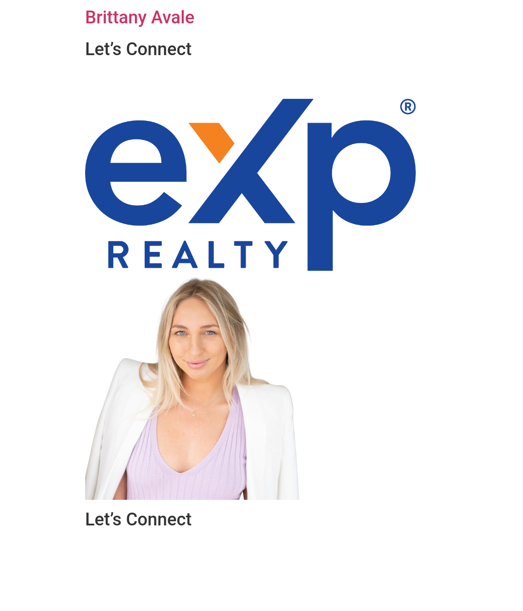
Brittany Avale (139, 17)
